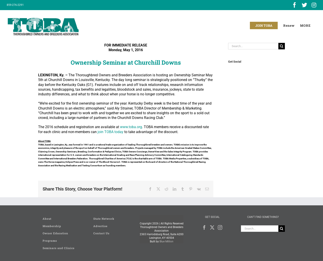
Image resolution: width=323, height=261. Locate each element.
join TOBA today (110, 132)
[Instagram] (220, 227)
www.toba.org (131, 127)
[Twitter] (212, 227)
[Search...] (253, 46)
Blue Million (166, 241)
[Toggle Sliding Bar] (305, 25)
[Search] (281, 46)
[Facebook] (204, 227)
